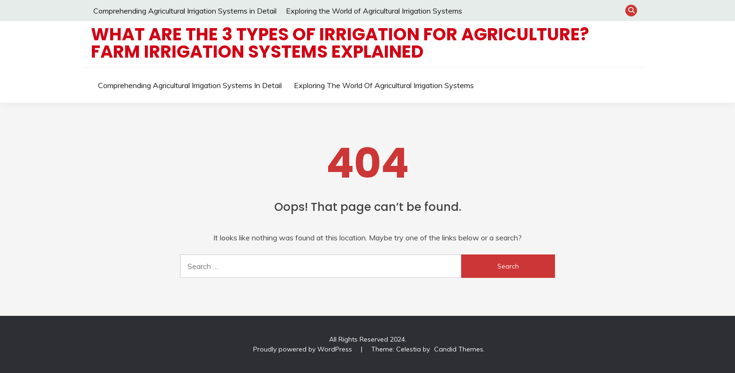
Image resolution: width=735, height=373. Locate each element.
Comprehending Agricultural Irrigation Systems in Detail (185, 10)
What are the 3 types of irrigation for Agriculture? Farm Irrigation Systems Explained (340, 43)
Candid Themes (458, 349)
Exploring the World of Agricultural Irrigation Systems (374, 10)
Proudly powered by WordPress (303, 349)
